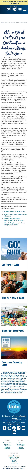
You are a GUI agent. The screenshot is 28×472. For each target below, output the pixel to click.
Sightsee (7, 447)
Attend (21, 447)
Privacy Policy (14, 463)
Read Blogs (7, 448)
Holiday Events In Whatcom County (14, 211)
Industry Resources (14, 456)
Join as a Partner (14, 457)
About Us (14, 461)
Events (21, 443)
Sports (14, 460)
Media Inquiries (14, 458)
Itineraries (7, 444)
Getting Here (7, 446)
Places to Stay (7, 443)
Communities (20, 446)
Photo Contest (21, 444)
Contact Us (21, 448)
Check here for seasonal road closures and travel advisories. (14, 2)
